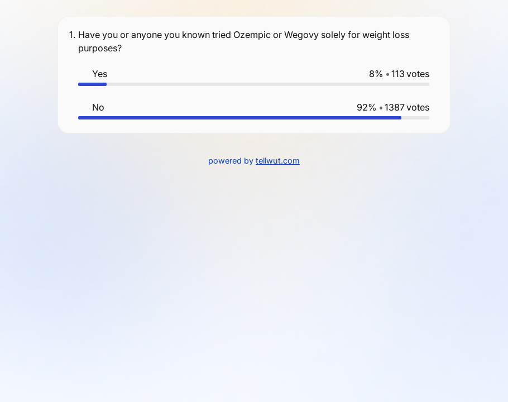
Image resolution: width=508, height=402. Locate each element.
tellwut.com (278, 160)
